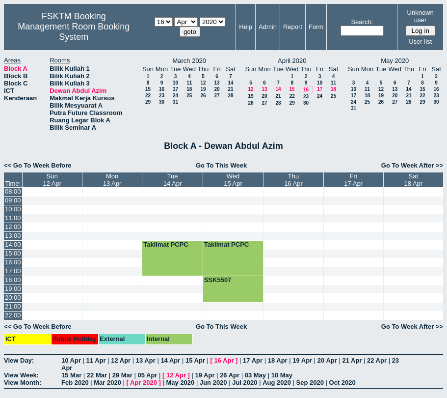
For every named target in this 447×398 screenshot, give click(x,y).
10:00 (13, 209)
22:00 (13, 315)
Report (292, 26)
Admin (268, 26)
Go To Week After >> (412, 165)
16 (161, 89)
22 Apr (377, 360)
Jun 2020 (213, 382)
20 (216, 89)
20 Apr (327, 360)
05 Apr (147, 375)
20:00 (13, 297)
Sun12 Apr (52, 179)
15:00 (13, 253)
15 (148, 89)
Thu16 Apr (293, 179)
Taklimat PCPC (165, 244)
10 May (281, 375)
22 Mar (97, 375)
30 (161, 102)
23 (161, 95)
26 (203, 95)
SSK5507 (218, 280)
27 (216, 95)
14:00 (13, 244)
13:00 (13, 235)
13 (216, 82)
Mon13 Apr (112, 179)
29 (148, 102)
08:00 (13, 191)
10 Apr (71, 360)
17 (175, 89)
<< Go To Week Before (38, 165)
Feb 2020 (75, 382)
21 (230, 89)
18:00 (13, 280)
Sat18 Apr (413, 179)
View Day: (19, 360)
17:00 (13, 271)
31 (175, 102)
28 (230, 95)
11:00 (13, 218)
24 (175, 95)
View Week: (21, 375)
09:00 (13, 200)
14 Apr (170, 360)
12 (203, 82)
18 (189, 89)
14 (230, 82)
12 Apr (121, 360)
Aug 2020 (277, 382)
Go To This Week (221, 165)
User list (420, 41)
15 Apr (195, 360)
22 (148, 95)
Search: (362, 22)
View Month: (22, 382)
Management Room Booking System (74, 32)
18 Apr (278, 360)
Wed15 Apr (233, 179)
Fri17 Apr (353, 179)
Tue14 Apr (172, 179)
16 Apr (224, 360)
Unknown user (420, 16)
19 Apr (302, 360)
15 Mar (71, 375)
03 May (255, 375)
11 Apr (96, 360)
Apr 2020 (143, 382)
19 (203, 89)
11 (189, 82)
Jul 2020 (244, 382)
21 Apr (352, 360)
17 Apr (253, 360)
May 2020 (180, 382)
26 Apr (229, 375)
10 (175, 82)
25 (189, 95)
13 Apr (146, 360)
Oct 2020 (342, 382)
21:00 (13, 306)
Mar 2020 (107, 382)
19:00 (13, 288)
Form (316, 26)
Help (245, 26)
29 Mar (122, 375)
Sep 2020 (310, 382)
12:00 (13, 226)
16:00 (13, 262)
